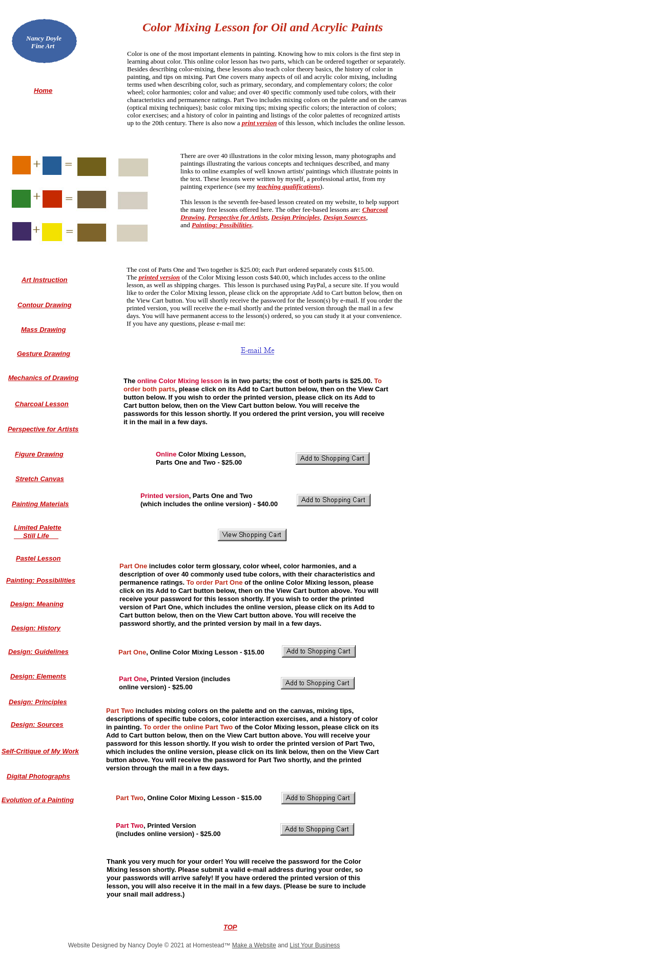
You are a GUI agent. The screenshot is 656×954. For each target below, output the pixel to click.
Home (43, 90)
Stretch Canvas (39, 479)
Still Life (36, 536)
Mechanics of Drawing (43, 378)
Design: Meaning (37, 604)
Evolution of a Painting (38, 800)
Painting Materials (40, 504)
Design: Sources (37, 724)
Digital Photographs (38, 776)
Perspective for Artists (238, 217)
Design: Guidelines (38, 651)
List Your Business (315, 945)
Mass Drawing (43, 329)
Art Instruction (45, 280)
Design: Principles (38, 702)
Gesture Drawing (43, 353)
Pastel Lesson (38, 558)
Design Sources (344, 217)
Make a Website (254, 945)
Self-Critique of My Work (40, 751)
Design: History (35, 628)
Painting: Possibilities (222, 225)
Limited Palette (37, 527)
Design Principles (295, 217)
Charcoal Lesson (42, 404)
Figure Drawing (39, 454)
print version (259, 123)
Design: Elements (38, 676)
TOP (230, 927)
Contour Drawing (44, 305)
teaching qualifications (288, 186)
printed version (159, 277)
